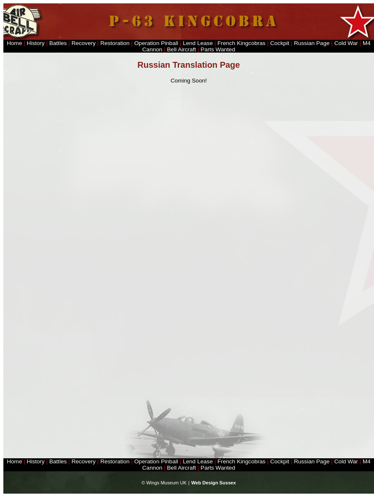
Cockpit (279, 43)
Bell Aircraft (181, 49)
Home (14, 43)
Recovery (84, 43)
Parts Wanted (217, 49)
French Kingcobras (241, 43)
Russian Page (312, 43)
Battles (58, 43)
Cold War (346, 43)
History (36, 43)
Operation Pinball (156, 43)
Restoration (115, 43)
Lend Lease (198, 43)
